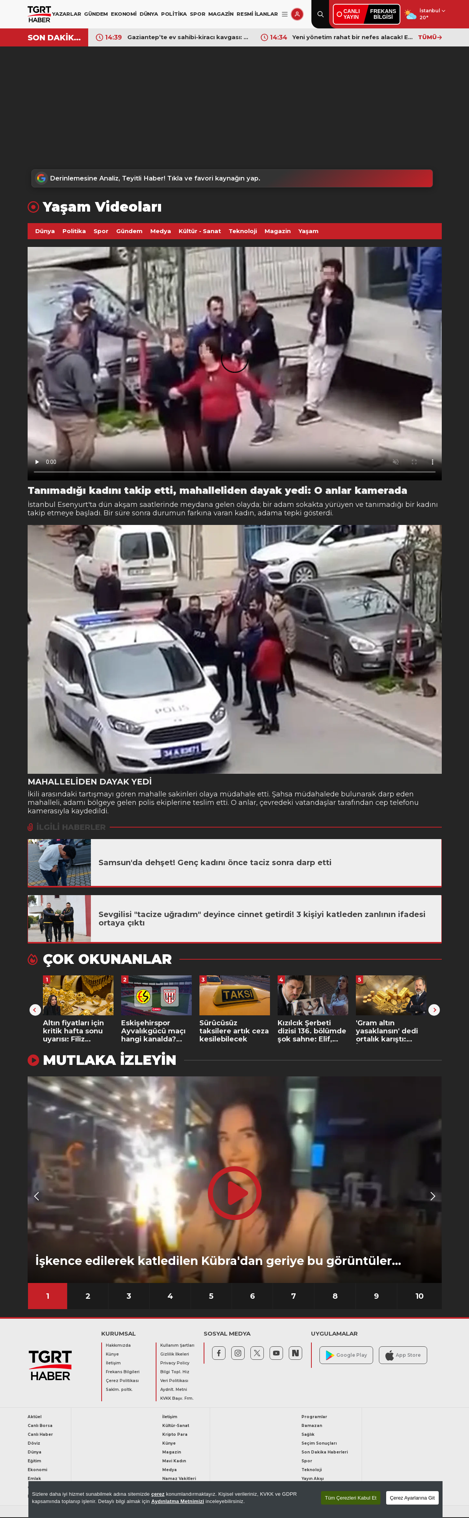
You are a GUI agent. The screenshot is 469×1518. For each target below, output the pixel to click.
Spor (101, 231)
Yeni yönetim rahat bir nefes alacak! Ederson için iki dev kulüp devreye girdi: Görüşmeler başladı (353, 37)
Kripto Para (175, 1435)
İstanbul (43, 505)
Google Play (346, 1356)
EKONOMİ (124, 14)
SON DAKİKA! (55, 37)
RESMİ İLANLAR (257, 14)
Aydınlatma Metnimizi (177, 1501)
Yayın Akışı (312, 1479)
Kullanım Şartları (177, 1346)
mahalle (152, 794)
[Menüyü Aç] (285, 14)
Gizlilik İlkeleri (174, 1354)
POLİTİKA (174, 14)
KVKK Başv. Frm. (177, 1399)
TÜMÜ (430, 37)
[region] (235, 1499)
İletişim (113, 1363)
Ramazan (311, 1426)
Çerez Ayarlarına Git (412, 1498)
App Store (403, 1356)
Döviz (34, 1444)
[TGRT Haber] (39, 14)
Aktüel (34, 1417)
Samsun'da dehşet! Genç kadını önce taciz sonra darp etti (215, 863)
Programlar (314, 1417)
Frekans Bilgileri (123, 1372)
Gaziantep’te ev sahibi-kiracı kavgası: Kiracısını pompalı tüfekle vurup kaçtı (188, 37)
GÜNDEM (96, 14)
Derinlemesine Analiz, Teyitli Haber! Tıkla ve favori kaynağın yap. (153, 178)
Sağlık (307, 1435)
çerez (158, 1494)
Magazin (278, 231)
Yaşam (308, 231)
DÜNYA (149, 14)
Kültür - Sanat (200, 231)
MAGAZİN (221, 14)
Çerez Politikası (122, 1381)
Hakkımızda (118, 1346)
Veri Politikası (174, 1381)
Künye (112, 1354)
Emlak (34, 1479)
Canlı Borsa (40, 1426)
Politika (74, 231)
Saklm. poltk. (119, 1390)
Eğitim (34, 1461)
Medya (160, 231)
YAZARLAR (66, 14)
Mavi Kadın (174, 1461)
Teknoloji (243, 231)
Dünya (45, 231)
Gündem (129, 231)
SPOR (197, 14)
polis (146, 803)
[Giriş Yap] (297, 14)
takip (36, 513)
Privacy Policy (174, 1363)
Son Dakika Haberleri (324, 1452)
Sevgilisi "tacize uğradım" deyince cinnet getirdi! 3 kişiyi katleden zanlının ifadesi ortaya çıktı (262, 918)
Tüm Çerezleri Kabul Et (350, 1498)
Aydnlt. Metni (173, 1390)
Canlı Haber (40, 1435)
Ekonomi (37, 1470)
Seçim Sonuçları (319, 1444)
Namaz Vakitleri (179, 1479)
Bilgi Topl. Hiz (174, 1372)
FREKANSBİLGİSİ (383, 14)
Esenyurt (73, 505)
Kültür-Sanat (175, 1426)
